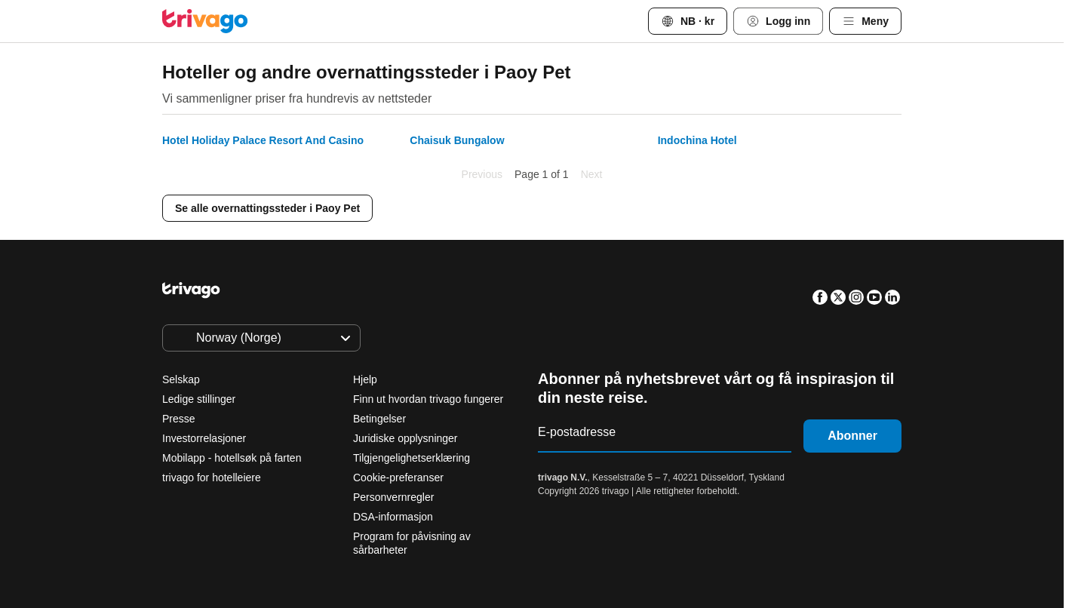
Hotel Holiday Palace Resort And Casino (263, 140)
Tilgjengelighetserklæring (411, 458)
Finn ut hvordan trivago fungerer (428, 399)
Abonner (852, 435)
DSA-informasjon (393, 517)
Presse (178, 419)
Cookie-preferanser (400, 477)
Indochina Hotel (697, 140)
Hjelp (365, 379)
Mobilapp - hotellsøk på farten (231, 458)
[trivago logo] (205, 21)
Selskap (181, 379)
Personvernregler (393, 497)
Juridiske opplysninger (405, 438)
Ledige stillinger (198, 399)
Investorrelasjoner (204, 438)
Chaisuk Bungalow (457, 140)
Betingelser (379, 419)
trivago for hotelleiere (211, 477)
